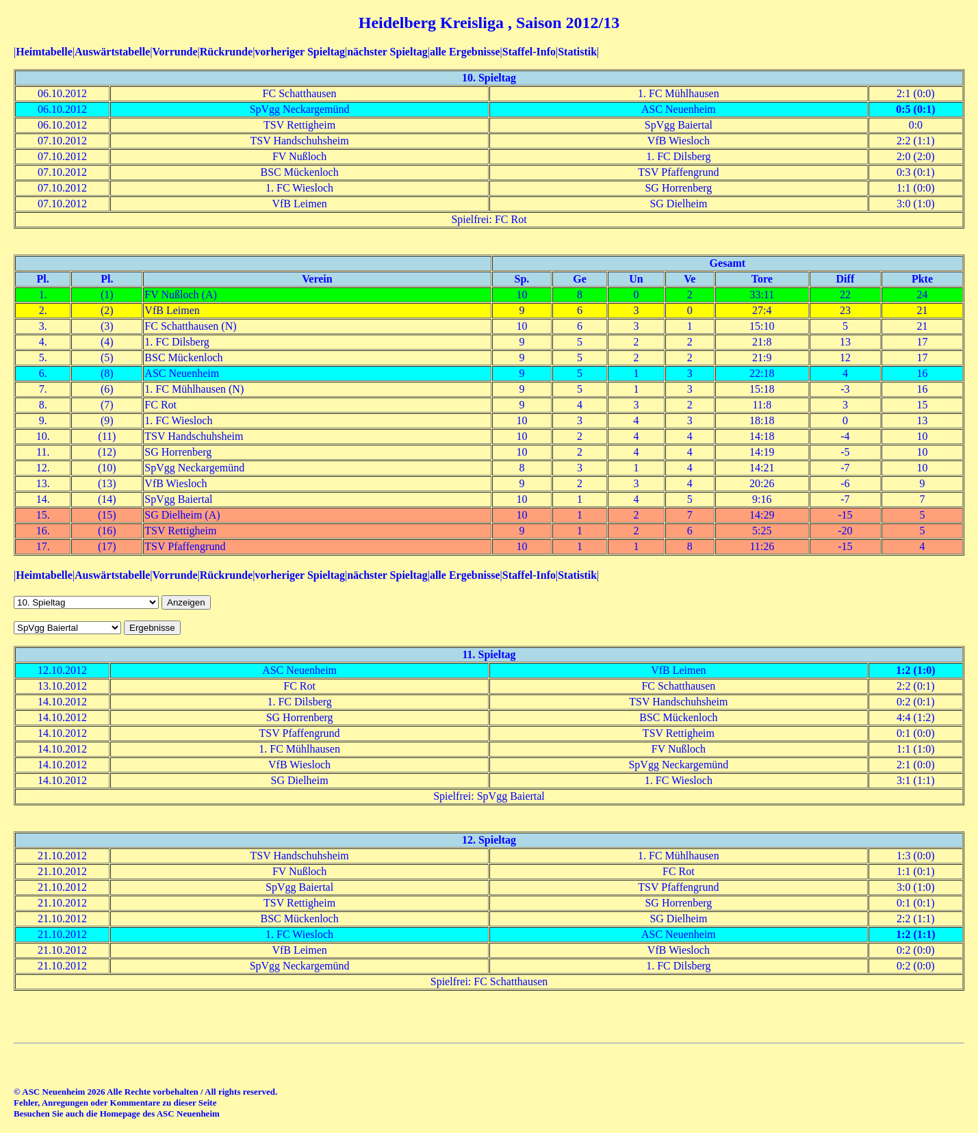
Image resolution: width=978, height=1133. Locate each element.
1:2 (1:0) (915, 670)
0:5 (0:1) (915, 109)
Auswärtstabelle (112, 51)
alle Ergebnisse (465, 51)
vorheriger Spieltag (300, 51)
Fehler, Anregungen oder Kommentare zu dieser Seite (115, 1102)
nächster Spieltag (387, 51)
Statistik (577, 51)
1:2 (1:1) (915, 934)
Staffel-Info (529, 51)
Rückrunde (226, 51)
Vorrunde (174, 51)
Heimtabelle (44, 51)
